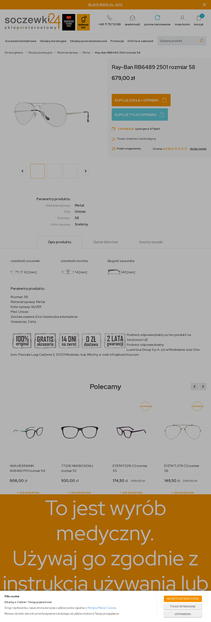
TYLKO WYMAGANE (183, 606)
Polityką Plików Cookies (102, 608)
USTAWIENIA (183, 614)
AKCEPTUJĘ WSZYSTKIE (183, 598)
